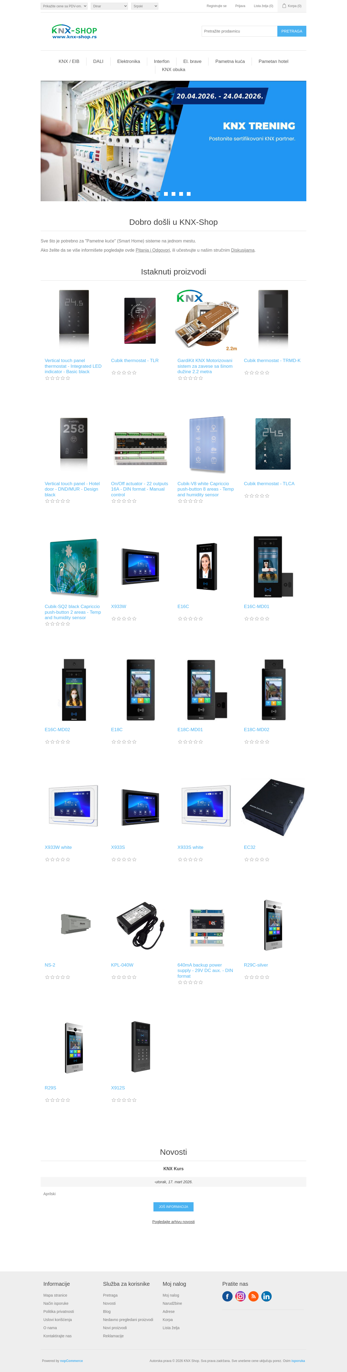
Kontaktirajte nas (57, 1336)
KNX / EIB (69, 61)
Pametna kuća (230, 61)
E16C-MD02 (57, 729)
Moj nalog (171, 1295)
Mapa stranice (55, 1295)
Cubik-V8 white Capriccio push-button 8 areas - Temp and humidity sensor (206, 489)
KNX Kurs (173, 1168)
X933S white (190, 847)
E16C (183, 606)
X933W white (58, 847)
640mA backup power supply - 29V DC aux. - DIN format (205, 970)
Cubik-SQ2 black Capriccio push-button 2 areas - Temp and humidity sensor (73, 612)
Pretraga (110, 1295)
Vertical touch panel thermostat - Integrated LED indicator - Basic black (73, 366)
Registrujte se (217, 6)
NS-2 (50, 965)
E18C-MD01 (190, 729)
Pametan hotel (273, 61)
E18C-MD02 (256, 729)
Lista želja (171, 1328)
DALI (98, 61)
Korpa (168, 1319)
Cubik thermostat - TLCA (269, 483)
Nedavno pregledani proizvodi (128, 1319)
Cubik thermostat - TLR (135, 360)
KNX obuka (173, 69)
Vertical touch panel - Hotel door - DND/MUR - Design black (72, 489)
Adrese (169, 1311)
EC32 (250, 847)
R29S (50, 1087)
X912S (118, 1087)
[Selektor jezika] (144, 6)
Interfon (162, 61)
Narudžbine (172, 1303)
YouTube (266, 1296)
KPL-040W (122, 965)
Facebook (227, 1296)
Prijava (240, 6)
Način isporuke (56, 1303)
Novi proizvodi (115, 1328)
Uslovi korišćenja (57, 1319)
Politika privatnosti (58, 1311)
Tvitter (240, 1296)
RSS (253, 1296)
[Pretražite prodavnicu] (240, 31)
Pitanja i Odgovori (153, 250)
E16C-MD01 (256, 606)
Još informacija (173, 1207)
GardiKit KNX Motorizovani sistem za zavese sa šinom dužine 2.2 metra (205, 366)
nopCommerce (71, 1361)
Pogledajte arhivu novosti (173, 1222)
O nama (50, 1328)
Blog (107, 1311)
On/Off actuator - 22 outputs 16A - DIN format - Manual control (139, 489)
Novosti (109, 1303)
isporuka (298, 1361)
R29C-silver (256, 965)
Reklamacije (113, 1336)
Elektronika (128, 61)
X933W (118, 606)
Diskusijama (243, 250)
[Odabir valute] (109, 6)
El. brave (192, 61)
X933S (118, 847)
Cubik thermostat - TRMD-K (272, 360)
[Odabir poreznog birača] (64, 6)
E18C (117, 729)
